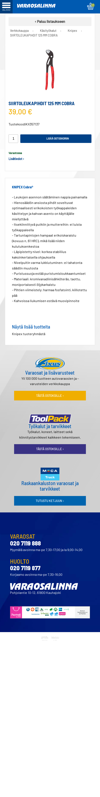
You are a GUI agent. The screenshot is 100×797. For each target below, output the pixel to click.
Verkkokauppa (19, 30)
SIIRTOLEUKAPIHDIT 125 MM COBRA (34, 35)
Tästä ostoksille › (50, 395)
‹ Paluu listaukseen (50, 21)
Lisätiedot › (16, 159)
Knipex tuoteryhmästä (28, 334)
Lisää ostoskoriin (57, 138)
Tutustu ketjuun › (50, 501)
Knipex (72, 30)
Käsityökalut (48, 30)
